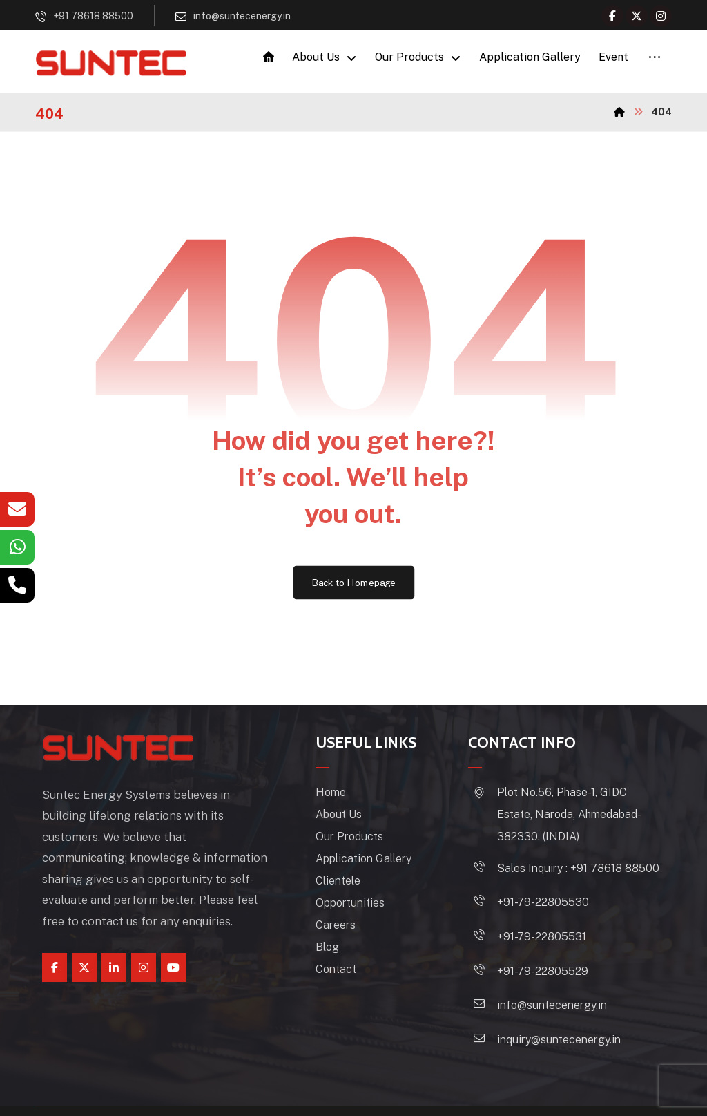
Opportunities (366, 908)
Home (347, 797)
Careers (352, 930)
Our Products (366, 842)
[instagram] (143, 951)
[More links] (654, 59)
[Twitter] (637, 16)
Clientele (354, 886)
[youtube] (173, 951)
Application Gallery (380, 864)
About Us (355, 819)
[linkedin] (113, 951)
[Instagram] (661, 16)
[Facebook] (612, 16)
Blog (344, 952)
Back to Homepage (354, 587)
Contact (352, 974)
